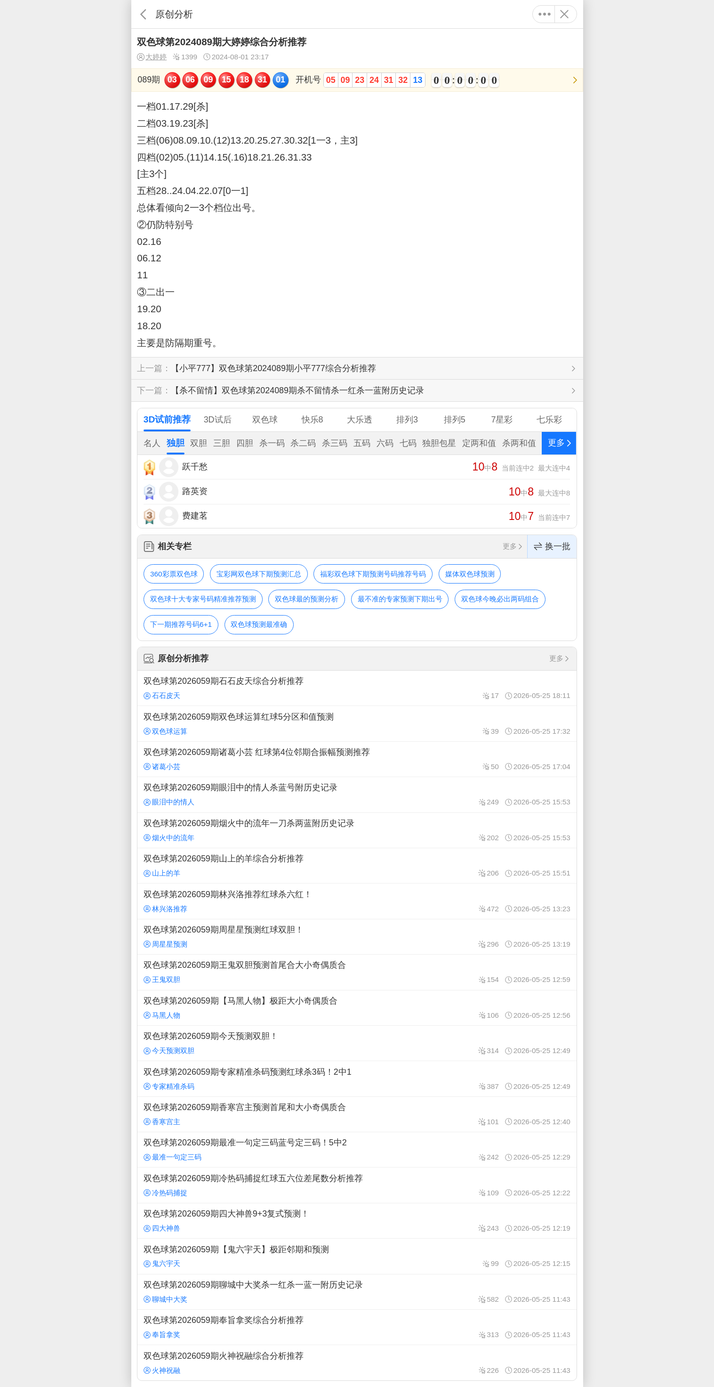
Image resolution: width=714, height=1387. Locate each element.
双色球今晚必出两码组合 (500, 599)
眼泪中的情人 (169, 802)
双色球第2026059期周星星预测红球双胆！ (356, 936)
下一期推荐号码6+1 (181, 624)
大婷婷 (152, 57)
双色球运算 (165, 731)
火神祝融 (162, 1370)
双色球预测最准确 (259, 624)
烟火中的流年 (169, 838)
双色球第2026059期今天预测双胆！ (356, 1043)
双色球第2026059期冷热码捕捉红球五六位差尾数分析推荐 (356, 1185)
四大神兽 (162, 1228)
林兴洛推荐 (165, 909)
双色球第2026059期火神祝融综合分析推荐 (356, 1362)
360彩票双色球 (174, 574)
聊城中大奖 (165, 1299)
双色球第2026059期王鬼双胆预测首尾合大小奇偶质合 (356, 972)
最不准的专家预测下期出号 (400, 599)
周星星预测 (165, 944)
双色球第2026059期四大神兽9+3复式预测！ (356, 1220)
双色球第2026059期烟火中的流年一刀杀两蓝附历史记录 (356, 830)
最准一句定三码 (172, 1157)
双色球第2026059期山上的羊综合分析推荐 (356, 865)
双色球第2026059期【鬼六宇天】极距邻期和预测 (356, 1256)
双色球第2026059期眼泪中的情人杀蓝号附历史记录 (356, 794)
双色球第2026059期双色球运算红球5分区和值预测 (356, 723)
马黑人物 (162, 1015)
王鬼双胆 (162, 979)
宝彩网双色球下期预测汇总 (259, 574)
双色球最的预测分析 (306, 599)
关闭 (564, 14)
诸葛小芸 (162, 766)
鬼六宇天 (162, 1263)
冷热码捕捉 (165, 1193)
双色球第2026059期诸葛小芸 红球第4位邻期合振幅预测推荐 (356, 759)
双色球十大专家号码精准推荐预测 (203, 599)
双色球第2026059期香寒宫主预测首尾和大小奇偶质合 (356, 1114)
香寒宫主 (162, 1122)
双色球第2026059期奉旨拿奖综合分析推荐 (356, 1327)
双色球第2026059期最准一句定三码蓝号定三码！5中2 (356, 1149)
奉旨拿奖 (162, 1334)
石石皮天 (162, 695)
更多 (544, 14)
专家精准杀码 (169, 1086)
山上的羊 (162, 873)
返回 (143, 14)
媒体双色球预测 (470, 574)
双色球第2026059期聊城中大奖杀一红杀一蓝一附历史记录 (356, 1291)
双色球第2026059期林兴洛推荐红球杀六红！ (356, 901)
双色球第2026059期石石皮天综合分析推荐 (356, 688)
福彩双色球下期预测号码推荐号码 (373, 574)
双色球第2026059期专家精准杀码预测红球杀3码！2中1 (356, 1078)
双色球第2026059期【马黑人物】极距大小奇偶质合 (356, 1007)
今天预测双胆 (169, 1050)
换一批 (552, 546)
